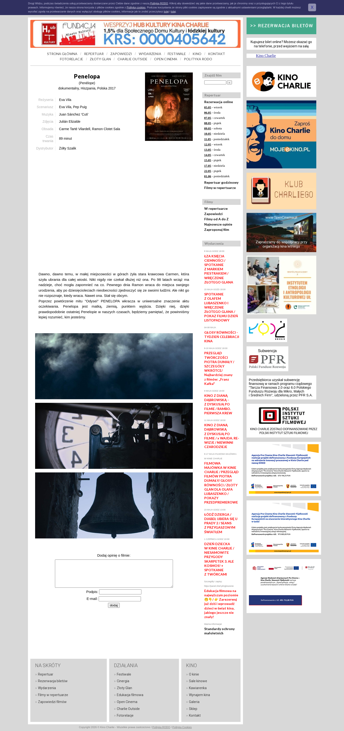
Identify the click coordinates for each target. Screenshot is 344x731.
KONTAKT (216, 54)
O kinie (194, 674)
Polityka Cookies (182, 727)
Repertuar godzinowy (221, 182)
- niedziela (214, 133)
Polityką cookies (136, 7)
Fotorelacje (125, 715)
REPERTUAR (94, 54)
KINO (197, 54)
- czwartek (214, 118)
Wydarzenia (47, 688)
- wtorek (213, 107)
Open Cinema (127, 702)
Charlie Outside (128, 709)
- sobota (213, 128)
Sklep (193, 709)
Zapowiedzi (213, 214)
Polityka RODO (161, 727)
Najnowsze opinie (218, 224)
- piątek (212, 123)
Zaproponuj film (216, 229)
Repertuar (45, 674)
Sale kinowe (198, 681)
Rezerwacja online (218, 102)
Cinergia (123, 681)
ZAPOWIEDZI (121, 54)
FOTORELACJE (71, 59)
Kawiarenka (198, 688)
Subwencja (267, 351)
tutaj (166, 11)
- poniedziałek (217, 139)
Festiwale (124, 674)
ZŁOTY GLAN (100, 59)
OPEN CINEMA (165, 59)
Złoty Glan (124, 688)
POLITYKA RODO (198, 59)
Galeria (194, 702)
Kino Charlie (266, 56)
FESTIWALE (177, 54)
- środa (212, 112)
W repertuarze (216, 208)
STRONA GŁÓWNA (62, 54)
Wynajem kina (199, 695)
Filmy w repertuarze (220, 188)
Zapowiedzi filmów (52, 702)
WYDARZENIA (150, 54)
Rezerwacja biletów (53, 681)
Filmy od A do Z (216, 219)
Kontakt (195, 715)
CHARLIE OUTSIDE (132, 59)
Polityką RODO (159, 3)
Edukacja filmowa (130, 695)
